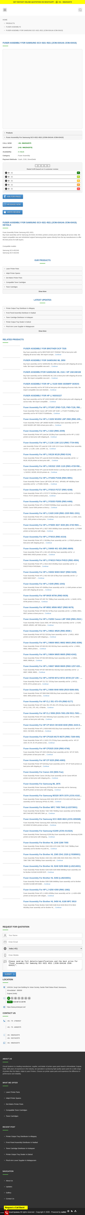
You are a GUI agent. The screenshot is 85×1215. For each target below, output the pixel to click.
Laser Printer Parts (12, 269)
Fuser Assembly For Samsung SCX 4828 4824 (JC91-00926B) (52, 819)
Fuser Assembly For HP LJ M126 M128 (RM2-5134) (47, 454)
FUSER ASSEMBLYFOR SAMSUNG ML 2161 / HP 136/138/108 (52, 372)
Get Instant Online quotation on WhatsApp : (42, 2)
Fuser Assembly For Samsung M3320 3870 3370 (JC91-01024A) (53, 795)
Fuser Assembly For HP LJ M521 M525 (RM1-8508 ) (47, 631)
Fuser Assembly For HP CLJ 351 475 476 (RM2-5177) (48, 701)
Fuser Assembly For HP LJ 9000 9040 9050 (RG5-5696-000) (51, 690)
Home (5, 20)
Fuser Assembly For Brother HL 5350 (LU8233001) (47, 878)
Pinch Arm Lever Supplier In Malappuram (20, 326)
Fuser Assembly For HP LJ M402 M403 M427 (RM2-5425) (49, 572)
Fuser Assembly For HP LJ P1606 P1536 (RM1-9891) (47, 478)
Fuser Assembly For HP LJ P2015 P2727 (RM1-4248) (47, 490)
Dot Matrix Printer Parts (14, 278)
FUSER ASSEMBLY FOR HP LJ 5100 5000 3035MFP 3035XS (51, 384)
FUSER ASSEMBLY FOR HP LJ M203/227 (42, 396)
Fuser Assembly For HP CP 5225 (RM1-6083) (44, 760)
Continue (58, 354)
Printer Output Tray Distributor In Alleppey (20, 308)
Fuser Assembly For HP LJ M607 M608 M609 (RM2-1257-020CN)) (53, 666)
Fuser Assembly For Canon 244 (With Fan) (43, 772)
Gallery (8, 1193)
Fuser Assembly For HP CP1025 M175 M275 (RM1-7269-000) (51, 737)
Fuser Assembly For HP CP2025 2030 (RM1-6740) (46, 748)
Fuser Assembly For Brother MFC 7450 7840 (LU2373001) (50, 807)
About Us (9, 1181)
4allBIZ (63, 1212)
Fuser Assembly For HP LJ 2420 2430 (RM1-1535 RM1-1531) (51, 513)
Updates (9, 1187)
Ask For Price (14, 197)
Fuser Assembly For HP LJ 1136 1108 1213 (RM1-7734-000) (51, 443)
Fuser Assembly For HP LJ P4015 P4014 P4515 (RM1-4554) (51, 560)
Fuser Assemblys (13, 27)
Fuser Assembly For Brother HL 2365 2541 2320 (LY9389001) (51, 854)
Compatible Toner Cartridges (16, 282)
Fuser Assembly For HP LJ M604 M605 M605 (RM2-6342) (49, 654)
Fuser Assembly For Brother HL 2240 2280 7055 (45, 843)
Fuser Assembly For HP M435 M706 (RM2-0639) (45, 596)
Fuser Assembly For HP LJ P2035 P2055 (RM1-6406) (47, 501)
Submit (8, 974)
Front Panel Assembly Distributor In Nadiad (21, 313)
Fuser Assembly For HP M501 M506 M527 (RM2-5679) (48, 607)
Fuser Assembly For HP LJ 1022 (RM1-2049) (44, 431)
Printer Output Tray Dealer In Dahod (18, 322)
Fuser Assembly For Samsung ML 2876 (41, 784)
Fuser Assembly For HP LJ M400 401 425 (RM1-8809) (48, 548)
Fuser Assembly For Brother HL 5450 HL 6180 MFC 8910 (49, 901)
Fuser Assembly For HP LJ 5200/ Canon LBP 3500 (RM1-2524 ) (52, 619)
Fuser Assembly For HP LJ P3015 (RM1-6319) (44, 537)
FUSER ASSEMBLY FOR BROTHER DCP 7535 (44, 348)
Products (10, 23)
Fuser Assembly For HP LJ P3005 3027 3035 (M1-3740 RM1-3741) (54, 525)
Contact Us (10, 1199)
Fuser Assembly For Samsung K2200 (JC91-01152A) (48, 831)
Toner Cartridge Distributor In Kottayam (19, 317)
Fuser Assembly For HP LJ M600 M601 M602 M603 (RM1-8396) (52, 643)
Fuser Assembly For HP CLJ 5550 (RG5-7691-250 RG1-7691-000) (53, 713)
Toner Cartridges (12, 287)
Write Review (13, 212)
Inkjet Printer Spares (13, 273)
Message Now (14, 204)
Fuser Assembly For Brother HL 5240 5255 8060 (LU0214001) (52, 866)
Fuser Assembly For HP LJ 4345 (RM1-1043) (44, 584)
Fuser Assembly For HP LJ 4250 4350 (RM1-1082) (46, 890)
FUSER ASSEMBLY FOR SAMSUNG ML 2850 (44, 360)
